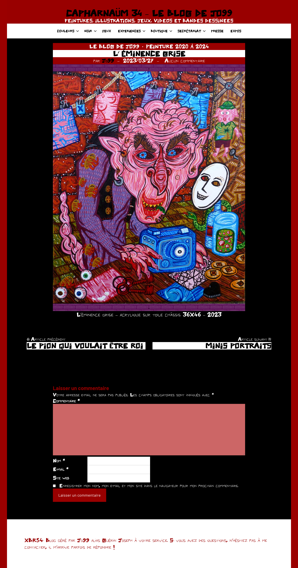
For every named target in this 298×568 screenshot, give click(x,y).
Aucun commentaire (185, 60)
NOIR (90, 31)
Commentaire (66, 401)
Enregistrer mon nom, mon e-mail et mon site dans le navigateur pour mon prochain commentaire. (148, 485)
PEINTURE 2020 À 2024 (177, 46)
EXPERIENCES (132, 31)
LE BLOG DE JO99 (114, 46)
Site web (61, 478)
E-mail (60, 469)
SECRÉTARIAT (192, 31)
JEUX (106, 31)
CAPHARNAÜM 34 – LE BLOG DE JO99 (149, 13)
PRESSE (217, 31)
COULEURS (68, 31)
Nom (59, 461)
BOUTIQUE (161, 31)
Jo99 (108, 60)
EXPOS (235, 31)
